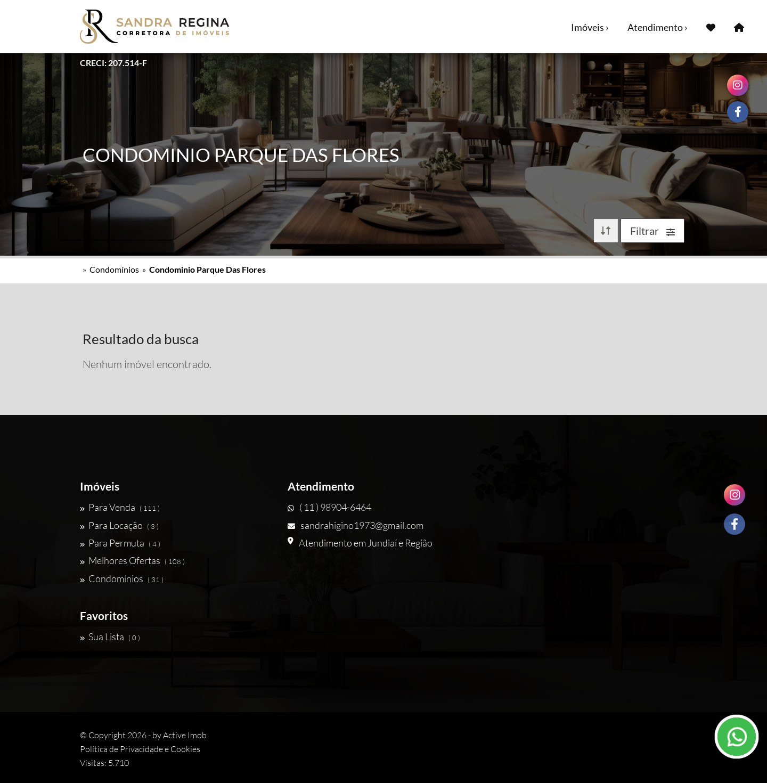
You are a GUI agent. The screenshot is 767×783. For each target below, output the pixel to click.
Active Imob (185, 735)
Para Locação (119, 525)
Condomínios (114, 269)
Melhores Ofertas (132, 560)
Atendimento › (657, 27)
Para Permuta (120, 543)
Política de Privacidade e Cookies (140, 749)
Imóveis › (590, 27)
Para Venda (120, 507)
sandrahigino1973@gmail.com (355, 525)
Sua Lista (110, 636)
